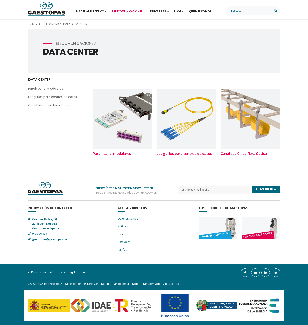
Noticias (123, 226)
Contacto (123, 234)
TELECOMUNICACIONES (56, 24)
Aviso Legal (67, 272)
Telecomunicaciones (127, 11)
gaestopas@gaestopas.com (50, 239)
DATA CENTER (83, 24)
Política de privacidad (41, 272)
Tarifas (122, 249)
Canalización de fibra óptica (49, 105)
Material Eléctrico (90, 11)
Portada (33, 24)
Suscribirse (264, 189)
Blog (177, 11)
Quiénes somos (200, 11)
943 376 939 (39, 234)
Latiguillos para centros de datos (52, 97)
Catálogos (124, 242)
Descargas (158, 11)
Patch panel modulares (45, 88)
